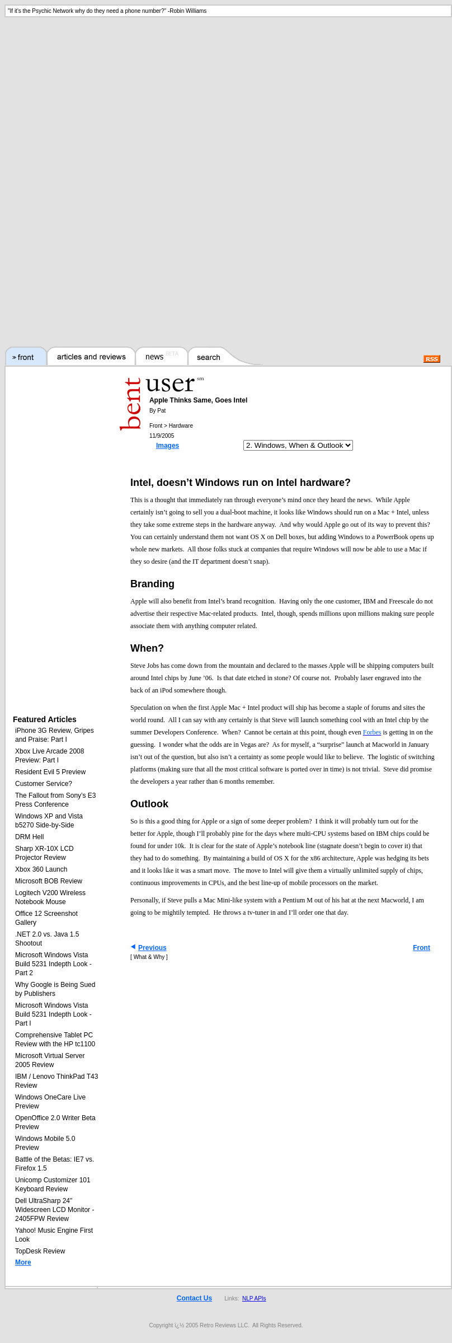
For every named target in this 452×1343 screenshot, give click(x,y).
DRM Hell (29, 837)
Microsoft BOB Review (48, 881)
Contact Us (194, 1298)
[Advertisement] (226, 100)
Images (167, 446)
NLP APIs (254, 1298)
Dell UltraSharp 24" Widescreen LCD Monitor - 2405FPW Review (54, 1210)
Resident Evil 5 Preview (50, 772)
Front (421, 948)
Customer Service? (43, 784)
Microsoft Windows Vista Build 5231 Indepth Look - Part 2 (53, 964)
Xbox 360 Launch (41, 869)
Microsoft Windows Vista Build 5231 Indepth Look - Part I (53, 1014)
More (23, 1262)
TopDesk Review (40, 1251)
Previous (152, 948)
